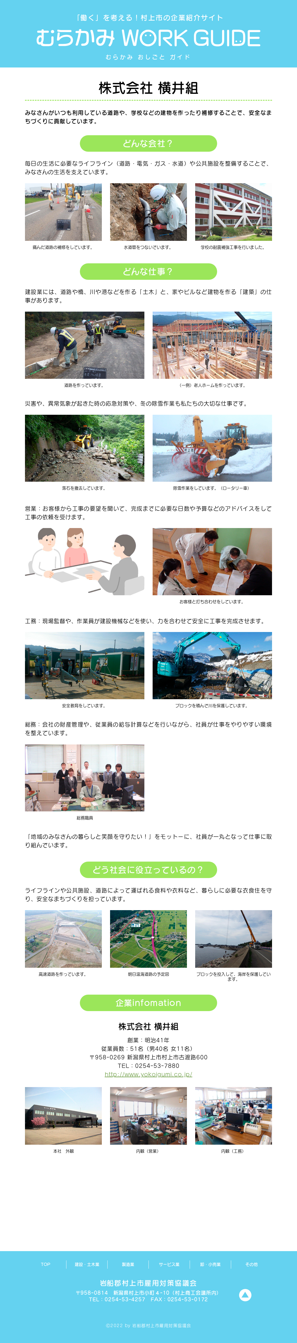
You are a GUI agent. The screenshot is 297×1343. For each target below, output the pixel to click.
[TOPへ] (245, 1295)
